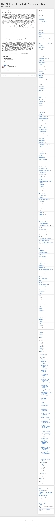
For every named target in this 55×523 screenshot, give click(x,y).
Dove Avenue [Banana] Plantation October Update (45, 380)
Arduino (40, 155)
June (42, 467)
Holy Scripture (41, 490)
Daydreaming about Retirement (44, 238)
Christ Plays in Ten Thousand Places (45, 492)
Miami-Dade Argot (42, 127)
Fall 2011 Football (42, 79)
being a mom (41, 101)
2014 (41, 345)
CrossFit (40, 108)
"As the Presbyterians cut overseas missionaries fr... (45, 457)
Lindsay (40, 504)
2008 (41, 476)
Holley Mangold (42, 256)
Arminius (40, 75)
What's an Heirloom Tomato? (44, 375)
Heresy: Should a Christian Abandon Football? (44, 386)
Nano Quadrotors (42, 179)
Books (40, 15)
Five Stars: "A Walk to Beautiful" (45, 446)
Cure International (42, 234)
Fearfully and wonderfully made (44, 170)
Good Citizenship (42, 174)
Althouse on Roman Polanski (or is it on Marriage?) (45, 439)
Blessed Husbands (42, 159)
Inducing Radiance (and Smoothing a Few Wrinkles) (45, 435)
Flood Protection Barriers (43, 252)
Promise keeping (42, 67)
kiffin (40, 312)
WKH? (40, 204)
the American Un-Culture (43, 148)
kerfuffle (40, 308)
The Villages (41, 136)
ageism (40, 293)
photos (40, 54)
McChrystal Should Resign (46, 433)
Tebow (40, 41)
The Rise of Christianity (43, 289)
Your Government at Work (43, 144)
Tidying (40, 197)
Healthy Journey (42, 13)
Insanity (40, 177)
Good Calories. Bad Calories (44, 92)
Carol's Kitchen (41, 221)
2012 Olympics (41, 214)
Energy (40, 110)
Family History (41, 112)
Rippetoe (40, 282)
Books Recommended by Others (45, 43)
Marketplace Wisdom (43, 263)
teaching (40, 319)
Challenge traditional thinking (44, 225)
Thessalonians (41, 291)
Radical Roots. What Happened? (44, 371)
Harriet (40, 120)
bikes (40, 297)
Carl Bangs (41, 77)
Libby (40, 261)
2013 (41, 346)
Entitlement (41, 32)
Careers (40, 161)
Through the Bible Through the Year (45, 82)
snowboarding (41, 315)
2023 (41, 332)
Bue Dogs (41, 219)
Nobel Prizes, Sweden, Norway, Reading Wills (45, 422)
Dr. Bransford (41, 88)
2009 (41, 352)
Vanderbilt (41, 201)
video (40, 149)
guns (40, 23)
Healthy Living (41, 176)
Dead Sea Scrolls (42, 62)
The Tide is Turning (44, 451)
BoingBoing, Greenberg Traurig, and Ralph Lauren (45, 395)
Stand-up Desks (42, 69)
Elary (40, 248)
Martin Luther (41, 47)
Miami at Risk (41, 265)
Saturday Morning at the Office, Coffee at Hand (45, 359)
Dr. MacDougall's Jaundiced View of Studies (44, 442)
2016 (41, 342)
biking (40, 299)
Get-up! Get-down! (44, 405)
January (42, 474)
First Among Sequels (42, 488)
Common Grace (42, 107)
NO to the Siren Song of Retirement (45, 269)
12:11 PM (6, 63)
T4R (40, 287)
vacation (40, 327)
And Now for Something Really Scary (45, 363)
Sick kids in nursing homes (44, 191)
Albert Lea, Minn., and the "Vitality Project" (45, 414)
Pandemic (41, 186)
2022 (41, 334)
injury (40, 210)
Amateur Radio (41, 153)
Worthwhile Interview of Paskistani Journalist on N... (45, 453)
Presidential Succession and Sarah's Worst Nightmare (45, 448)
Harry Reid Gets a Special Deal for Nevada (45, 410)
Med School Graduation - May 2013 (45, 95)
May (42, 468)
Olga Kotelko (41, 276)
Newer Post (4, 75)
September (43, 462)
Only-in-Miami (41, 184)
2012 (41, 348)
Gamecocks (41, 254)
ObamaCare (41, 66)
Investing (40, 64)
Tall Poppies (41, 193)
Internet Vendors (42, 258)
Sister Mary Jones (44, 372)
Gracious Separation (42, 116)
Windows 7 (43, 402)
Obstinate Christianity (43, 274)
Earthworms (41, 245)
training (40, 325)
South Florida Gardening (43, 284)
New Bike (42, 429)
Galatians (40, 114)
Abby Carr (41, 73)
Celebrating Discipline (43, 223)
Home (19, 75)
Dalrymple (41, 164)
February (43, 473)
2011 (41, 349)
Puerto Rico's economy (43, 278)
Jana (40, 493)
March (42, 471)
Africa (40, 84)
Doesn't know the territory (43, 240)
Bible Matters (41, 157)
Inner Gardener (42, 123)
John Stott (41, 56)
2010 (41, 351)
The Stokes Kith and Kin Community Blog (23, 4)
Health (40, 34)
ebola (40, 302)
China (40, 227)
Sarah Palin (41, 19)
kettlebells (41, 310)
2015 (41, 343)
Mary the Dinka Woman (43, 58)
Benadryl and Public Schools (44, 366)
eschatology (41, 304)
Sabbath (40, 190)
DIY (39, 236)
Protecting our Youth (42, 131)
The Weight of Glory (42, 501)
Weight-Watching (42, 142)
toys (40, 323)
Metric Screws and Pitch (45, 424)
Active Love (41, 216)
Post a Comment (6, 70)
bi (39, 295)
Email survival (41, 250)
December (43, 354)
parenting (40, 60)
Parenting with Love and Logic (44, 503)
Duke (40, 30)
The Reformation (42, 21)
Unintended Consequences (44, 199)
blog (40, 208)
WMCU (40, 49)
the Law (40, 321)
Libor (40, 125)
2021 (41, 335)
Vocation (40, 203)
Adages (40, 151)
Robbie (5, 65)
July (42, 465)
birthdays (40, 206)
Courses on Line (42, 232)
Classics (40, 105)
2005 (41, 481)
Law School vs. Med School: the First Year (45, 431)
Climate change (42, 229)
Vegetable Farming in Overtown (45, 400)
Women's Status (42, 51)
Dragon (40, 90)
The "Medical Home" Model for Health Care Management (45, 426)
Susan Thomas (41, 286)
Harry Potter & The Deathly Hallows (45, 509)
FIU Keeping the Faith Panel (44, 38)
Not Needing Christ (42, 129)
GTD (40, 17)
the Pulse (40, 212)
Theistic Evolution (42, 138)
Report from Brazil (44, 403)
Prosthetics (41, 188)
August (42, 464)
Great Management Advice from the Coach (46, 393)
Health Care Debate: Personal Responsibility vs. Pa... (45, 389)
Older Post (33, 75)
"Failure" (40, 103)
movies (40, 71)
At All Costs (41, 512)
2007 (41, 478)
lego (40, 36)
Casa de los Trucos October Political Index (45, 368)
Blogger (33, 520)
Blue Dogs (41, 86)
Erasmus (40, 45)
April (42, 470)
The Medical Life (42, 195)
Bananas (40, 26)
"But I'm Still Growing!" (45, 417)
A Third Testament (42, 495)
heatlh (40, 306)
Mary (48, 501)
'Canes (40, 25)
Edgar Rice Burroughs (43, 168)
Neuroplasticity (41, 271)
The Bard (40, 133)
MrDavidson (41, 267)
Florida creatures (42, 172)
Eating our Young (42, 246)
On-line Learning (42, 97)
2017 (41, 340)
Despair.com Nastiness (43, 166)
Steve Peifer (41, 28)
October (42, 357)
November (43, 355)
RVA (40, 280)
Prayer (40, 99)
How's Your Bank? (44, 398)
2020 (41, 337)
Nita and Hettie (43, 361)
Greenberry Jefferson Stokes (44, 118)
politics (40, 146)
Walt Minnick (41, 140)
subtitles (40, 317)
